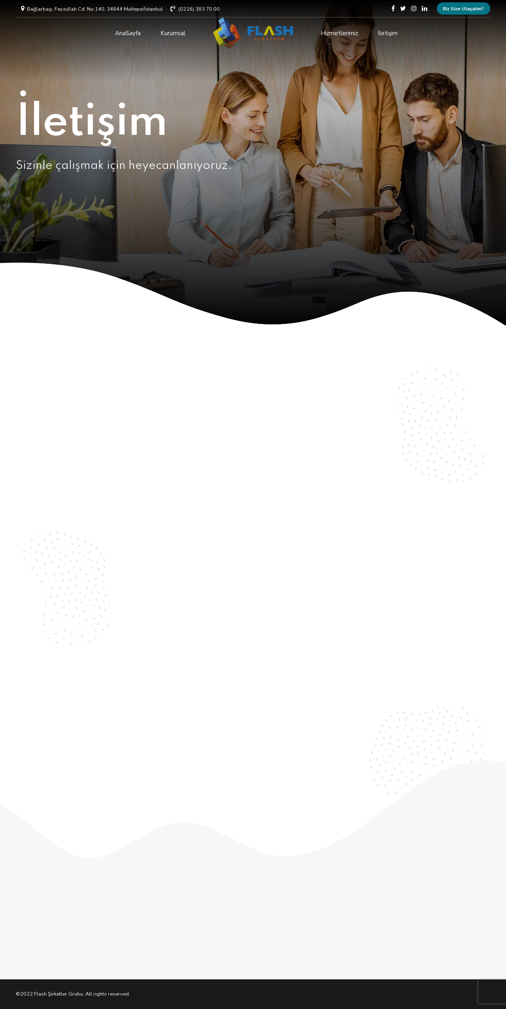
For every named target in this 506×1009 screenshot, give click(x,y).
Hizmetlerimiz (339, 33)
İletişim (388, 33)
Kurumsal (172, 33)
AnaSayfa (128, 33)
